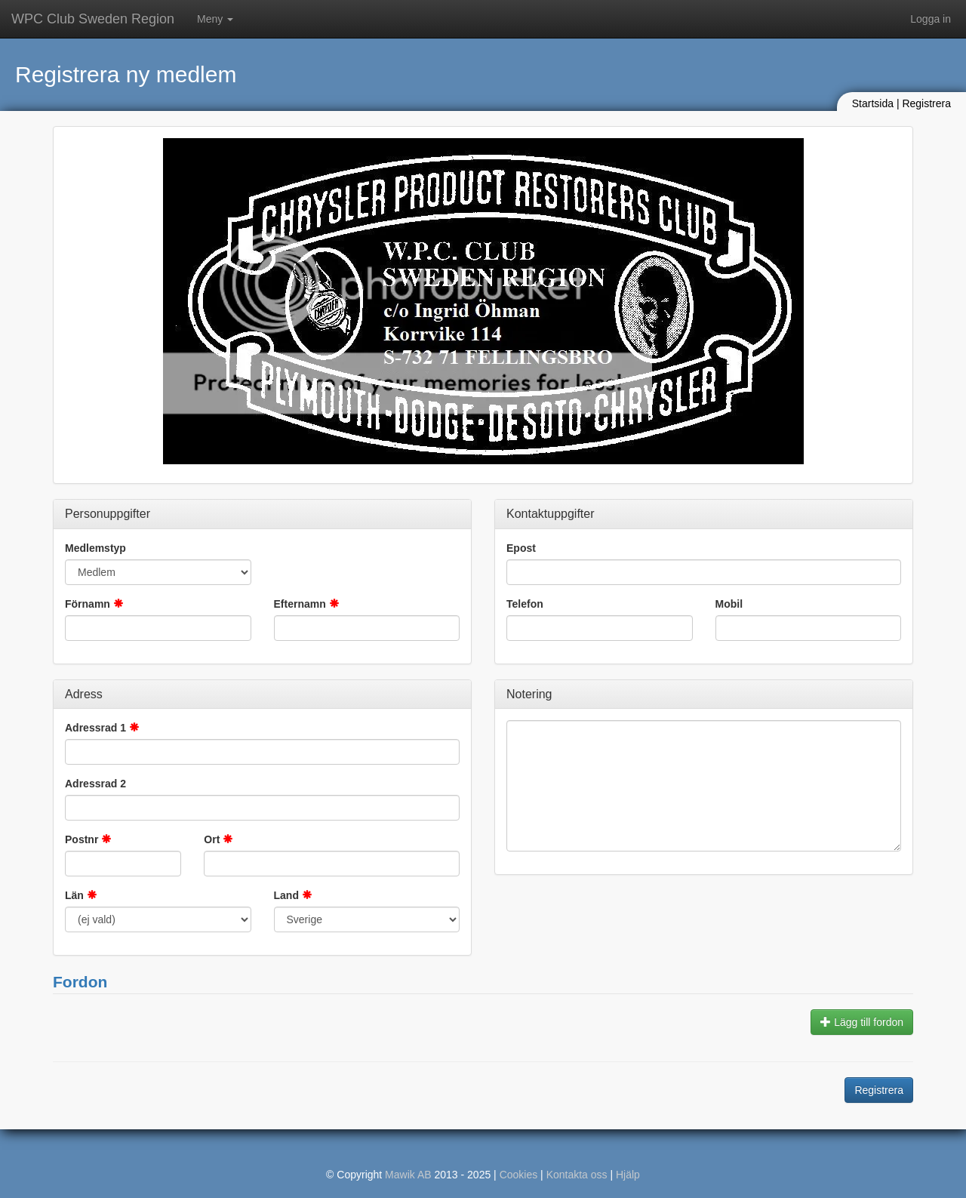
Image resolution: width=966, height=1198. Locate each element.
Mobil (729, 604)
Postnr (81, 839)
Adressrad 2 (95, 784)
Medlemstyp (95, 548)
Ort (212, 839)
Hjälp (628, 1175)
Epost (521, 548)
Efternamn (300, 604)
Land (286, 895)
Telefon (524, 604)
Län (74, 895)
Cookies (519, 1175)
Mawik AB (408, 1175)
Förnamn (87, 604)
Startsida (873, 103)
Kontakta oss (577, 1175)
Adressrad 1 (95, 728)
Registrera (926, 103)
